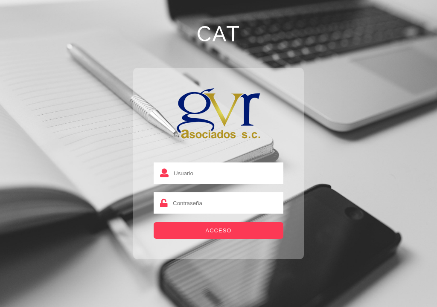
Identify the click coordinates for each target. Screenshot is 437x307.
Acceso (219, 230)
